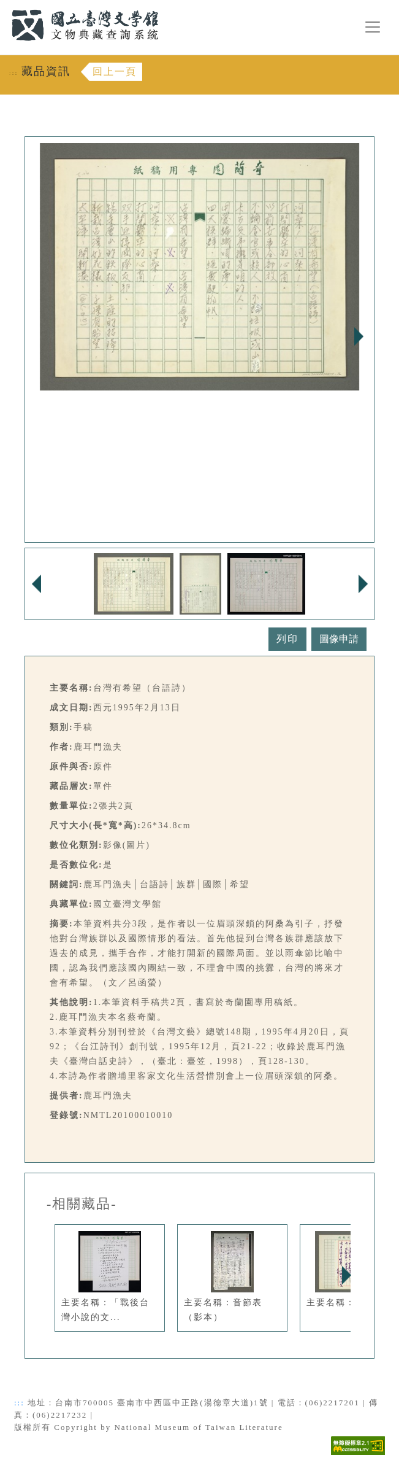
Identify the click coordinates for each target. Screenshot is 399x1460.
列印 (287, 639)
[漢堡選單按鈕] (372, 27)
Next (358, 336)
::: (4, 7)
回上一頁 (115, 71)
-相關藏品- (82, 1204)
